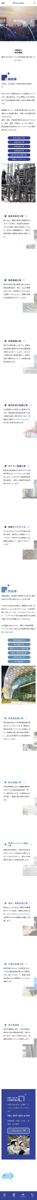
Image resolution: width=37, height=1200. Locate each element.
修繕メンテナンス (19, 159)
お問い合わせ (18, 1131)
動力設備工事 (19, 644)
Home (1, 42)
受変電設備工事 (19, 640)
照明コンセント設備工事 (19, 649)
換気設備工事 (19, 142)
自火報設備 (19, 661)
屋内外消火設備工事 (19, 155)
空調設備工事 (19, 146)
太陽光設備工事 (19, 657)
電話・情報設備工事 (19, 653)
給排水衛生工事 (19, 138)
